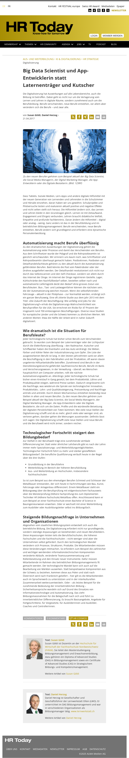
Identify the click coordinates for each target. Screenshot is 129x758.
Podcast (101, 44)
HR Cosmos (80, 618)
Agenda (67, 44)
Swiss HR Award (90, 6)
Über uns (11, 749)
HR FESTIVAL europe (69, 6)
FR (9, 6)
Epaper (120, 6)
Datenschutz (98, 749)
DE (3, 6)
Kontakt (52, 6)
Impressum (73, 749)
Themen (30, 44)
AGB (85, 749)
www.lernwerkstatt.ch (83, 711)
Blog (114, 44)
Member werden (113, 35)
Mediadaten (108, 6)
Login (94, 35)
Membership (12, 44)
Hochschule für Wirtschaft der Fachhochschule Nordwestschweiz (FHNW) (71, 647)
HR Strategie (91, 59)
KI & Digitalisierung (68, 59)
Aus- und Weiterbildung (38, 59)
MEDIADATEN (40, 749)
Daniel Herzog (49, 115)
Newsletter (119, 10)
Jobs (81, 44)
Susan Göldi (34, 115)
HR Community (48, 44)
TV (89, 44)
